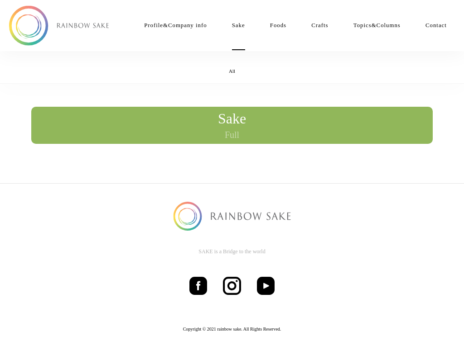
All (232, 71)
